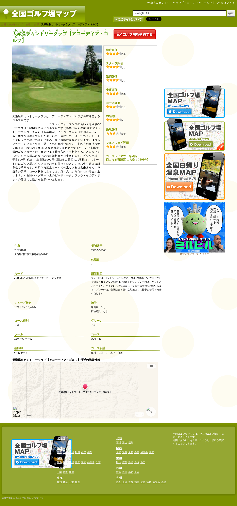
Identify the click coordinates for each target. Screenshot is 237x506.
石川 (118, 442)
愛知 (59, 482)
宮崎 (149, 482)
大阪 (130, 452)
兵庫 (151, 452)
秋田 (77, 452)
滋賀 (124, 452)
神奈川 (91, 462)
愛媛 (136, 472)
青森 (59, 452)
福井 (130, 442)
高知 (130, 472)
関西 (119, 448)
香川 (124, 472)
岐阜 (65, 482)
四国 (119, 468)
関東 (60, 458)
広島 (124, 462)
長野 (65, 472)
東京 (83, 462)
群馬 (59, 462)
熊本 (136, 482)
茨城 (71, 462)
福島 (89, 452)
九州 (27, 24)
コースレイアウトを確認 (121, 156)
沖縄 (163, 482)
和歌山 (144, 452)
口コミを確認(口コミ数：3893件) (127, 159)
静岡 (77, 482)
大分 (130, 482)
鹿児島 (156, 482)
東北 (60, 448)
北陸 (119, 438)
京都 (118, 452)
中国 (119, 458)
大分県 (35, 24)
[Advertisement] (194, 54)
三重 (71, 482)
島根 (130, 462)
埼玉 (77, 462)
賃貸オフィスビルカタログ (194, 254)
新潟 (71, 472)
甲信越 (61, 468)
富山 (124, 442)
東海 (60, 478)
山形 (83, 452)
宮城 (71, 452)
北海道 (61, 438)
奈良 (136, 452)
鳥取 (136, 462)
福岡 (118, 482)
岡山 (118, 462)
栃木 (65, 462)
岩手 (65, 452)
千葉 (98, 462)
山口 (142, 462)
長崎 (124, 482)
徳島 (118, 472)
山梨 (59, 472)
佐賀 (142, 482)
